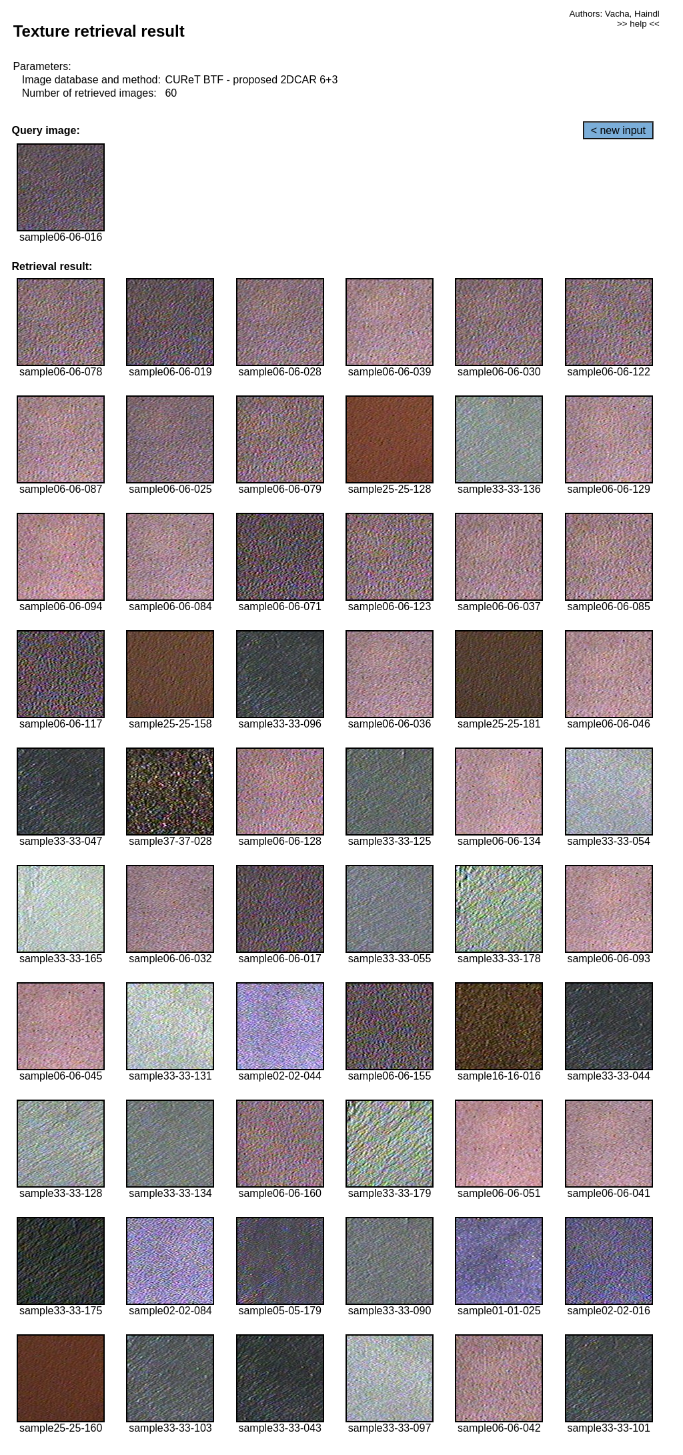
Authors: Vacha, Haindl (614, 14)
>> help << (638, 24)
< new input (618, 130)
